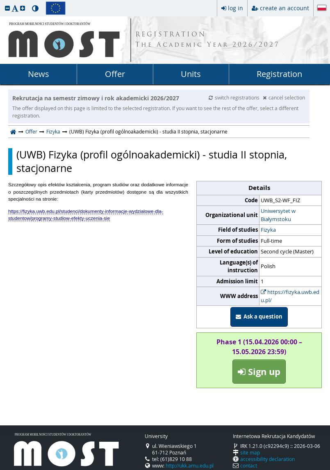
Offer (115, 73)
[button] (7, 8)
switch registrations (235, 97)
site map (250, 452)
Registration (279, 73)
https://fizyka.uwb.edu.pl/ (290, 296)
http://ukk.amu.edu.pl (190, 465)
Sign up (259, 371)
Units (191, 73)
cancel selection (284, 97)
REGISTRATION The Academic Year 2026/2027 (207, 40)
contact (248, 465)
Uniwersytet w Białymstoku (278, 215)
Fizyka (53, 131)
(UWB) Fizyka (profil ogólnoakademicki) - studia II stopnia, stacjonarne (151, 161)
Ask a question (259, 316)
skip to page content (2, 2)
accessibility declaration (267, 459)
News (38, 73)
